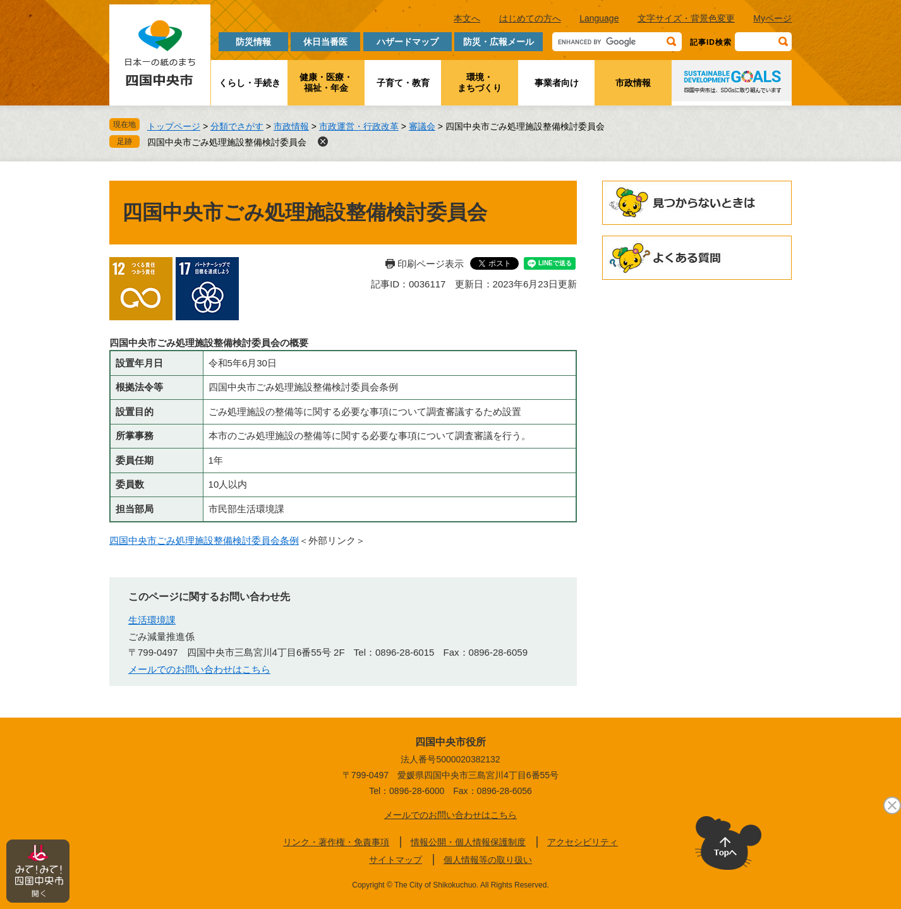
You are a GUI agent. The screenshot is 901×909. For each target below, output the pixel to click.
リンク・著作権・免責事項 (336, 842)
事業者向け (557, 83)
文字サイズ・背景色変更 (686, 18)
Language (599, 18)
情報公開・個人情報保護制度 (468, 842)
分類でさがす (236, 126)
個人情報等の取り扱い (488, 860)
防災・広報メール (498, 42)
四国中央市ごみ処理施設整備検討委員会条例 (204, 540)
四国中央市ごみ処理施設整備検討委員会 (226, 142)
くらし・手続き (250, 83)
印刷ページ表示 (430, 263)
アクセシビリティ (582, 842)
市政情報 (633, 83)
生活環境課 (152, 620)
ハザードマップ (407, 42)
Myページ (772, 18)
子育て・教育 (403, 83)
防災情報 (253, 42)
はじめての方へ (530, 18)
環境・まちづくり (479, 82)
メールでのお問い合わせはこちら (199, 669)
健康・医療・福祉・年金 (326, 82)
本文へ (467, 18)
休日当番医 (325, 42)
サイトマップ (395, 860)
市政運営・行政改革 (359, 126)
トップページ (173, 126)
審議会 (422, 126)
